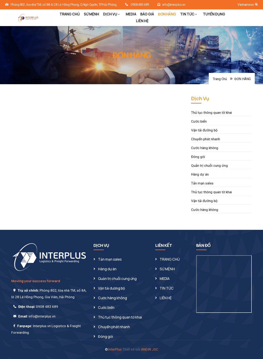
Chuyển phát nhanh (205, 139)
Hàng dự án (200, 174)
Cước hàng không (204, 148)
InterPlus (115, 349)
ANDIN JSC (149, 349)
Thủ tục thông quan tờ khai (211, 112)
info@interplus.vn (173, 5)
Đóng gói (198, 157)
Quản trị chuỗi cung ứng (209, 165)
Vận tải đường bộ (204, 130)
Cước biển (199, 121)
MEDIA (131, 14)
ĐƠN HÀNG (167, 14)
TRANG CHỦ (70, 14)
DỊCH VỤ (111, 14)
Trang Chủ (220, 79)
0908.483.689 (139, 5)
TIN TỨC (188, 14)
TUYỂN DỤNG (214, 14)
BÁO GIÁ (147, 14)
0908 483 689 (47, 307)
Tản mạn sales (202, 183)
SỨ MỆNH (91, 14)
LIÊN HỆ (142, 20)
